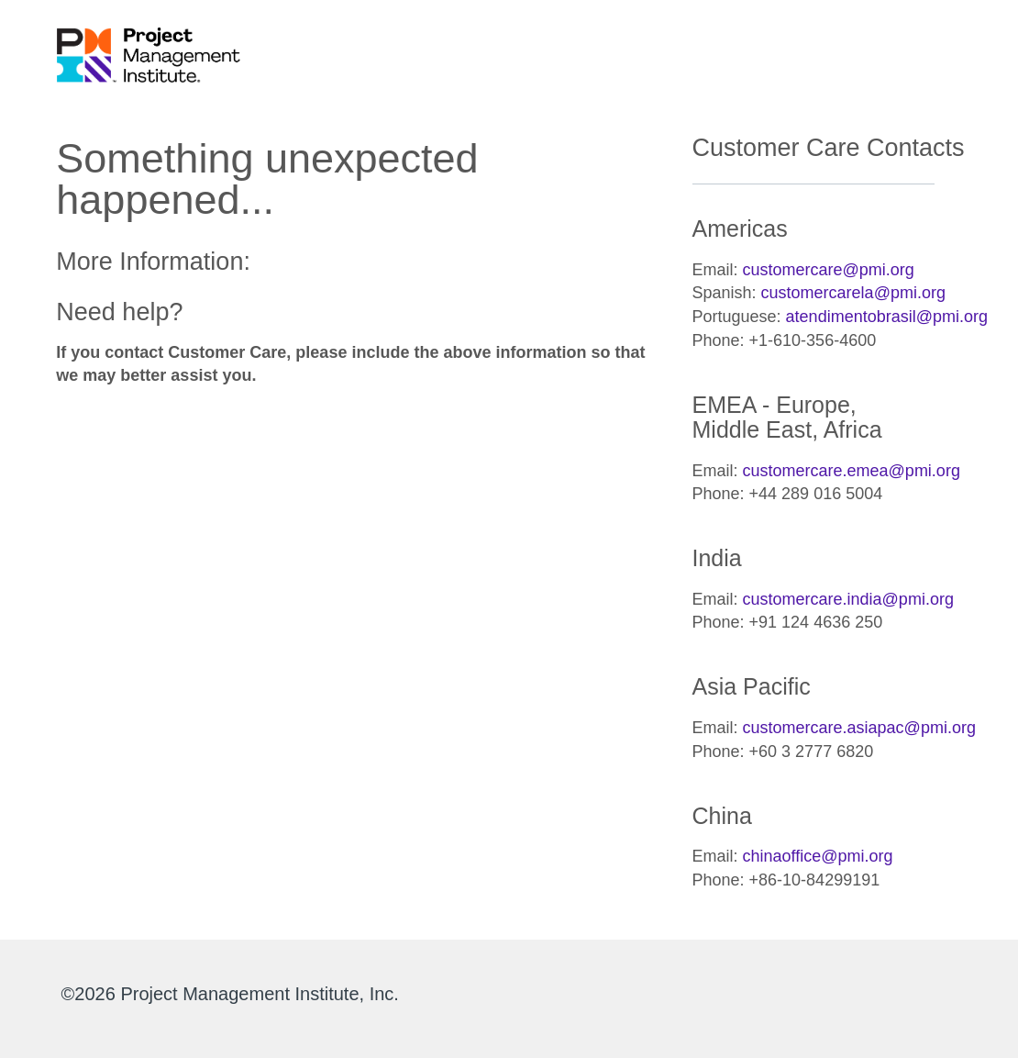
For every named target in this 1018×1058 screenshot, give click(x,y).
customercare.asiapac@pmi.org (859, 727)
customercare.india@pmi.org (848, 599)
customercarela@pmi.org (853, 293)
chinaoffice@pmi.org (818, 856)
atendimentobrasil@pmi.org (887, 316)
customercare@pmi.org (828, 270)
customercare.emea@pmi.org (851, 471)
